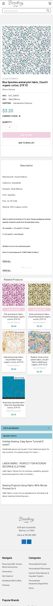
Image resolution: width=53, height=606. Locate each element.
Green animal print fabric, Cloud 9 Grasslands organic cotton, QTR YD (39, 316)
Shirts (31, 588)
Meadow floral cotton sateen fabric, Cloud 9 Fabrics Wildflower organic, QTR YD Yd (39, 361)
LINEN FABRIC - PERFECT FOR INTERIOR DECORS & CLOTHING (24, 465)
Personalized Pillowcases (39, 568)
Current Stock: (11, 116)
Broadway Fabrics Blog (11, 580)
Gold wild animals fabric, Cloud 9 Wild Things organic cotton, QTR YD (14, 359)
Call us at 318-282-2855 (26, 535)
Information (7, 571)
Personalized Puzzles (38, 564)
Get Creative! (7, 576)
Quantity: (7, 122)
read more (6, 456)
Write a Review (8, 89)
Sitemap (5, 585)
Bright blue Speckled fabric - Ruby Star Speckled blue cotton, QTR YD (14, 405)
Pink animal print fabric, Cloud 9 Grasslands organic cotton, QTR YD (14, 316)
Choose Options (13, 309)
